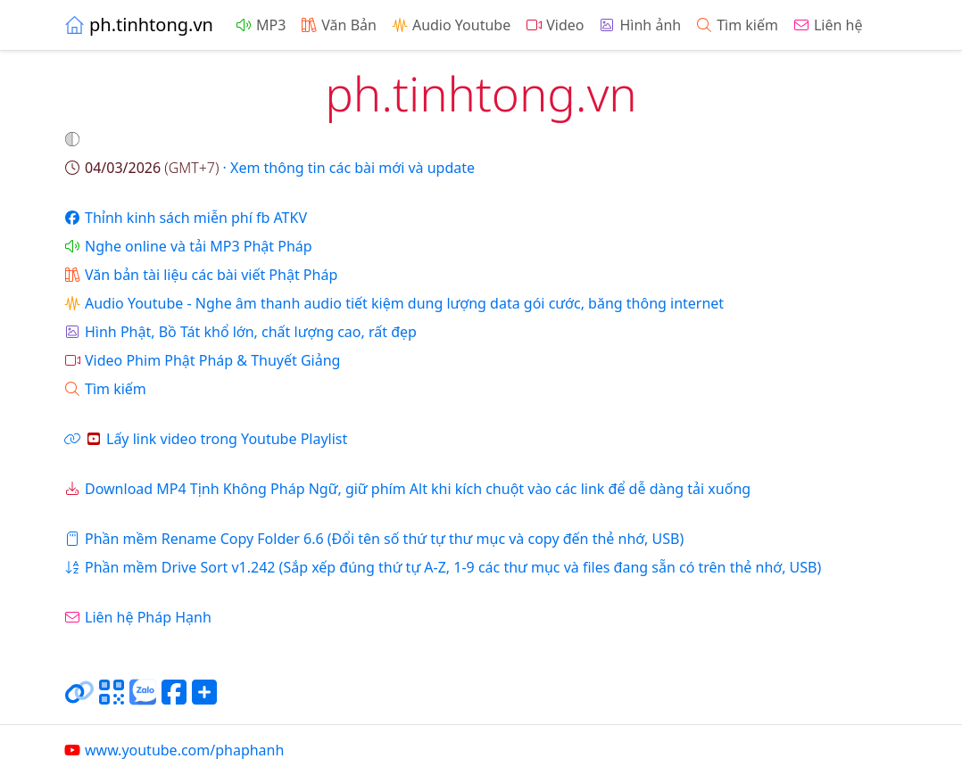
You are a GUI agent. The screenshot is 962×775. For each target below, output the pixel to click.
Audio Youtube (450, 25)
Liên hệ (827, 25)
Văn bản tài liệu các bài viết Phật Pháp (200, 274)
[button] (74, 139)
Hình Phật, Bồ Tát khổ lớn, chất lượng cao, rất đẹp (240, 332)
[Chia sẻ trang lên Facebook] (174, 699)
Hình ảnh (639, 25)
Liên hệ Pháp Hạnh (137, 617)
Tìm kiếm (736, 25)
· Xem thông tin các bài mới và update (269, 167)
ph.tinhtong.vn (138, 24)
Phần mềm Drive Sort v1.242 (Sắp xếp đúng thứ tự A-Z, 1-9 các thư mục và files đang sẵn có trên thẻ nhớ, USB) (442, 567)
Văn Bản (338, 25)
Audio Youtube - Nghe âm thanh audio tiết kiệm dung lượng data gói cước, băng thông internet (393, 303)
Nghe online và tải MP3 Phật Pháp (187, 246)
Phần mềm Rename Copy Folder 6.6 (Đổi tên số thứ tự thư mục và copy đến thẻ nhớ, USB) (373, 538)
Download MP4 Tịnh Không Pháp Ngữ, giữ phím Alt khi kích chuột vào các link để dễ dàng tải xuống (407, 489)
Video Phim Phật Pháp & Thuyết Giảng (201, 360)
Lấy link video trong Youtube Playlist (205, 439)
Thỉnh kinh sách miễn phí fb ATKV (185, 217)
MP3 (260, 25)
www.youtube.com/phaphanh (173, 750)
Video (554, 25)
